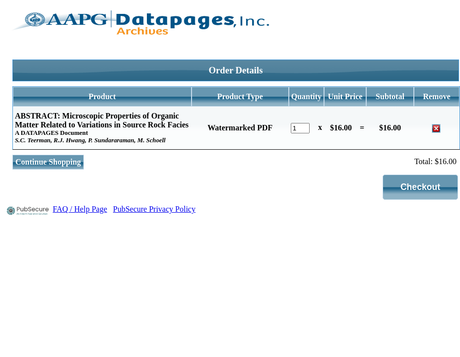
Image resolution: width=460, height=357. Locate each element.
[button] (421, 187)
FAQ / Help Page (80, 209)
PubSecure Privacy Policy (154, 209)
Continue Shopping (48, 162)
